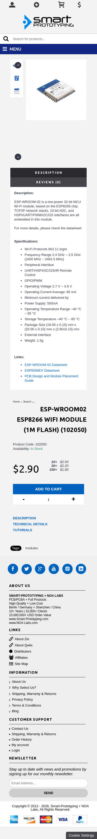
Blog (14, 711)
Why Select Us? (22, 688)
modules (31, 548)
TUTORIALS (22, 530)
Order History (20, 739)
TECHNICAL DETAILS (30, 524)
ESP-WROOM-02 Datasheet (46, 365)
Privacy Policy (21, 699)
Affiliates (18, 658)
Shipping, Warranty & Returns (32, 694)
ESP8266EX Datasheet (42, 370)
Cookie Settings (81, 835)
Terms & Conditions (25, 705)
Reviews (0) (48, 182)
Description (48, 172)
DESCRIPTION (24, 518)
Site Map (18, 664)
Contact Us (18, 729)
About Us (17, 682)
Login (14, 750)
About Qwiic (21, 645)
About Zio (19, 639)
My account (19, 745)
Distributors (20, 651)
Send (48, 793)
